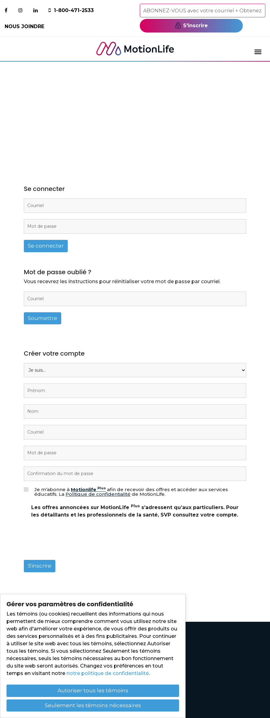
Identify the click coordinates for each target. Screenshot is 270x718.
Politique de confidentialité (98, 494)
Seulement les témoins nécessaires (93, 705)
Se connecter (46, 246)
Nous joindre (24, 26)
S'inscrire (191, 25)
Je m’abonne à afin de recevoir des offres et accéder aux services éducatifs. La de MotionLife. (131, 491)
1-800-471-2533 (74, 10)
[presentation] (71, 542)
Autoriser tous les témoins (93, 690)
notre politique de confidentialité (107, 673)
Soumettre (42, 318)
